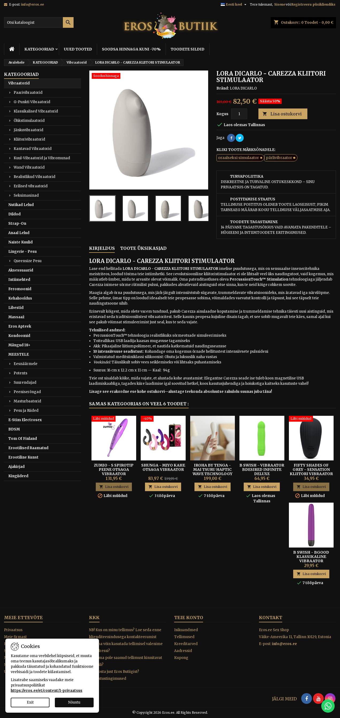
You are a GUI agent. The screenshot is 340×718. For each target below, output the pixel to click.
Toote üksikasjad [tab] (143, 248)
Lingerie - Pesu (22, 251)
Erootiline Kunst (23, 457)
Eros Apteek (19, 326)
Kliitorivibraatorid (29, 139)
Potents (20, 373)
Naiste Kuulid (20, 242)
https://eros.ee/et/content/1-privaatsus (46, 690)
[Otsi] (39, 22)
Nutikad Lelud (21, 205)
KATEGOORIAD (39, 49)
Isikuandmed (186, 630)
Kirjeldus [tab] (102, 248)
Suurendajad (25, 382)
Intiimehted (19, 279)
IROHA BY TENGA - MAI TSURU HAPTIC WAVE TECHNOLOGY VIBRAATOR (212, 471)
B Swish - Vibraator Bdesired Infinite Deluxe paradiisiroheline (261, 471)
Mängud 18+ (19, 345)
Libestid (16, 307)
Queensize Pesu (27, 261)
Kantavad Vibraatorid (33, 148)
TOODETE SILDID (187, 49)
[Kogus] (239, 113)
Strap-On (17, 223)
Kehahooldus (20, 298)
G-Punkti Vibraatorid (32, 102)
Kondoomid (19, 335)
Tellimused (184, 637)
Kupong (181, 657)
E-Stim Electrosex (25, 420)
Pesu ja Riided (26, 410)
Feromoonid (19, 289)
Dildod (14, 214)
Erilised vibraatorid (31, 186)
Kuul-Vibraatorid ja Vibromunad (42, 158)
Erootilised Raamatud (28, 448)
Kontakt (270, 617)
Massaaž (16, 317)
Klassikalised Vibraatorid (36, 111)
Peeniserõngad (27, 392)
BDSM (14, 429)
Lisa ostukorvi (282, 114)
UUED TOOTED (78, 49)
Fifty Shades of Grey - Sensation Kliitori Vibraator (311, 469)
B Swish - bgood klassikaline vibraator (311, 556)
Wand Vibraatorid (29, 167)
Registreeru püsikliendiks (313, 4)
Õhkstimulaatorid (29, 120)
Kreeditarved (186, 644)
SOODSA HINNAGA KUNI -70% (131, 49)
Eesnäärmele (25, 364)
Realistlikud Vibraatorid (34, 176)
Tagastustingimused (107, 678)
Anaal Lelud (18, 233)
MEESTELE (18, 354)
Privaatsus (13, 630)
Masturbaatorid (27, 401)
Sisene (279, 4)
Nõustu (74, 702)
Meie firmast (15, 637)
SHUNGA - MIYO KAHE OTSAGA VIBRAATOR (163, 467)
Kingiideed (18, 476)
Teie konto (188, 617)
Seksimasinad (26, 195)
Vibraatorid (19, 83)
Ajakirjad (16, 466)
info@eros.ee (32, 4)
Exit (30, 702)
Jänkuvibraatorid (28, 130)
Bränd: (222, 88)
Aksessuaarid (20, 270)
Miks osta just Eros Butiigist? (114, 671)
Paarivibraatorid (28, 92)
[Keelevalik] (234, 4)
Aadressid (183, 651)
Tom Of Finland (22, 438)
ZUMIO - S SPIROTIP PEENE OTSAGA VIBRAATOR (113, 469)
